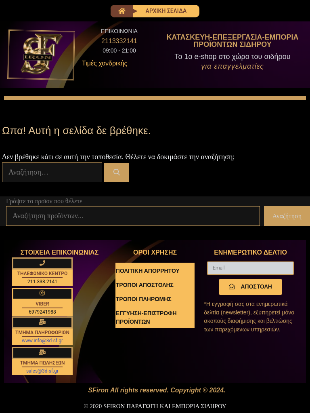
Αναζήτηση (287, 216)
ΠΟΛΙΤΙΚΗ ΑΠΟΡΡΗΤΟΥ (148, 271)
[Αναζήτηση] (117, 172)
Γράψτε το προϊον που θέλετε (44, 201)
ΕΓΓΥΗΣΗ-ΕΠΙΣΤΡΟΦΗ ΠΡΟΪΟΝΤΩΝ (146, 317)
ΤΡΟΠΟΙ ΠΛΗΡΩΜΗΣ (144, 299)
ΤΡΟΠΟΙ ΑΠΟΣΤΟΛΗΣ (145, 285)
